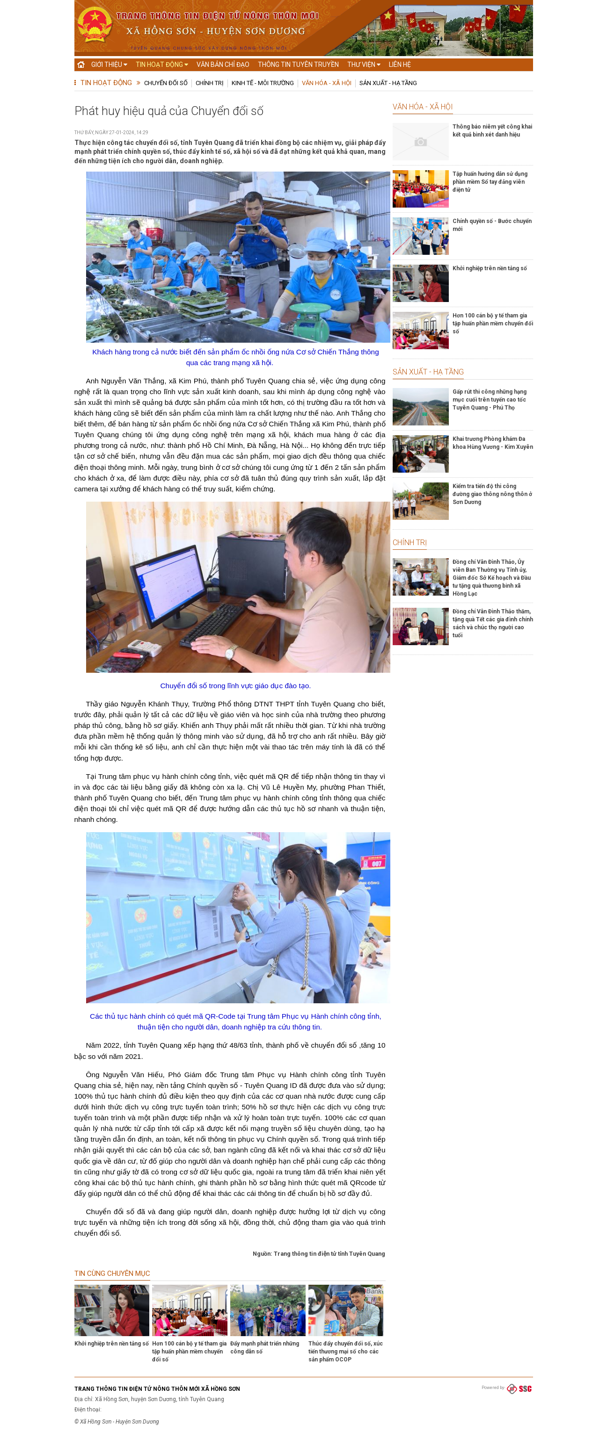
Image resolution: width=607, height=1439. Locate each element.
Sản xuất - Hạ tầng (388, 82)
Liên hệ (400, 64)
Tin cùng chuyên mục (112, 1273)
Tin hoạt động (162, 64)
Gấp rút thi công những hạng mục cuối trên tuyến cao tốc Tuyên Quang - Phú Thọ (490, 400)
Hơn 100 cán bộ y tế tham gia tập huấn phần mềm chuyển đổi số (189, 1351)
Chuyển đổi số (166, 82)
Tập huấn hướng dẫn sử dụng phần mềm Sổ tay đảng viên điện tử (490, 182)
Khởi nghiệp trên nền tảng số (111, 1343)
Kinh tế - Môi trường (263, 82)
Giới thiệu (109, 64)
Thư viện (363, 64)
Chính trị (210, 82)
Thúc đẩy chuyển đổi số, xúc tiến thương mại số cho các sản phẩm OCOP (345, 1351)
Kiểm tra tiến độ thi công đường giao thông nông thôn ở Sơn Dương (492, 494)
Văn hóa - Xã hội (326, 82)
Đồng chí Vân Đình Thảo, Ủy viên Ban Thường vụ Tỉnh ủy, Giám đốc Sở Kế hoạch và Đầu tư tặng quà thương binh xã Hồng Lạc (492, 578)
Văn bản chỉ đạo (223, 64)
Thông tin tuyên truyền (298, 64)
